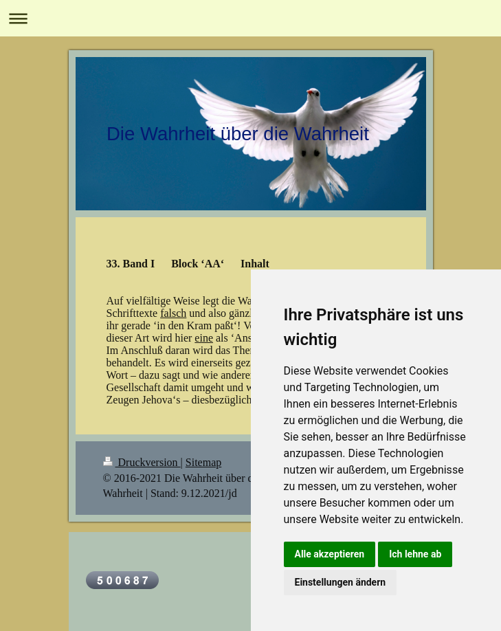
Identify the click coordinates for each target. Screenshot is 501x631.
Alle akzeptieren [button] (330, 554)
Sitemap (203, 462)
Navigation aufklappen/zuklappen (250, 18)
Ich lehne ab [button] (415, 554)
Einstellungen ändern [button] (340, 582)
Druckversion (142, 462)
